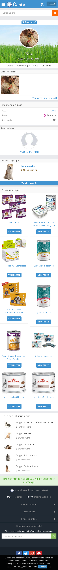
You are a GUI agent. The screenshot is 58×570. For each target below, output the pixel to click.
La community (29, 511)
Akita (20, 58)
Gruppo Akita (28, 166)
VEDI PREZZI (14, 231)
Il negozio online (29, 518)
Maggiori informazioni (27, 566)
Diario (10, 65)
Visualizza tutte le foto (44, 97)
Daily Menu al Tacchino (44, 265)
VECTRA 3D (14, 222)
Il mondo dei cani (29, 504)
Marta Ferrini (33, 58)
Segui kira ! (29, 22)
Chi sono (46, 65)
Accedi (51, 3)
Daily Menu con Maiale (44, 312)
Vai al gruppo (29, 183)
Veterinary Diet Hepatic (14, 397)
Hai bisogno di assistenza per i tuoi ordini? (29, 481)
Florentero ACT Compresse (14, 265)
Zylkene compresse (43, 356)
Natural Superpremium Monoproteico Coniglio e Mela (44, 225)
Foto (35, 65)
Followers (23, 65)
